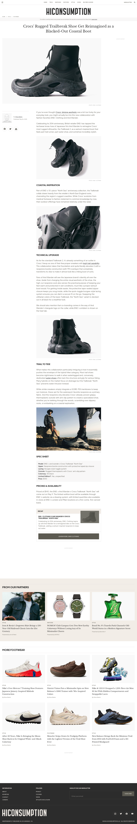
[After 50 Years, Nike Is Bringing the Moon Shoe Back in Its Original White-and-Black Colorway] (23, 717)
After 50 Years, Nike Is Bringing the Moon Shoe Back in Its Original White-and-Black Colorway (21, 739)
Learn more (94, 19)
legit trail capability (91, 263)
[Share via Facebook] (4, 129)
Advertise (5, 794)
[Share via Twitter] (10, 129)
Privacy (38, 791)
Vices (79, 2)
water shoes (51, 378)
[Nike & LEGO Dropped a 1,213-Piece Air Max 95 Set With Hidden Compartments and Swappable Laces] (113, 669)
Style (73, 2)
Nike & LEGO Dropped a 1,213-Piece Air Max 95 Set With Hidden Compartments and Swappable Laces (113, 691)
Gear (45, 2)
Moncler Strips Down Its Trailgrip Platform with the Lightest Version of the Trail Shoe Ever (67, 739)
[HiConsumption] (68, 11)
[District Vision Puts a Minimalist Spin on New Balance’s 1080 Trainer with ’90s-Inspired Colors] (68, 669)
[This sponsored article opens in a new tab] (23, 606)
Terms (38, 797)
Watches (58, 2)
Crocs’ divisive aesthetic (66, 112)
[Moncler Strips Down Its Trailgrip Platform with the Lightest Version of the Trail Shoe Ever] (68, 717)
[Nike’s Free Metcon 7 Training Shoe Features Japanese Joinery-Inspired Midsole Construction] (23, 669)
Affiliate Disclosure (43, 799)
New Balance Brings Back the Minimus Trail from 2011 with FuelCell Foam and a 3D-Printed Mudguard (112, 739)
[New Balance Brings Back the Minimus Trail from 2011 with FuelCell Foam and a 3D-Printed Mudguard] (113, 717)
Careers (5, 799)
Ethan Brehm (18, 117)
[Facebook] (126, 813)
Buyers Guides (88, 2)
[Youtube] (132, 813)
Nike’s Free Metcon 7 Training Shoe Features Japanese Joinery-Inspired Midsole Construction (22, 691)
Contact (5, 797)
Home (3, 16)
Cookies (39, 794)
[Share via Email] (16, 129)
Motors (66, 2)
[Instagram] (115, 813)
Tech (51, 2)
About (4, 791)
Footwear (16, 16)
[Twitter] (121, 813)
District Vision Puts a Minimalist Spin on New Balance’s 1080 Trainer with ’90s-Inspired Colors (68, 691)
